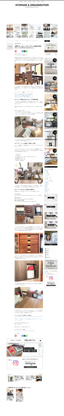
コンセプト (48, 248)
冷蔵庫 (10, 34)
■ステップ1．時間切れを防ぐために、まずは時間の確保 (23, 94)
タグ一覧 (47, 255)
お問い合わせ (48, 257)
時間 (32, 34)
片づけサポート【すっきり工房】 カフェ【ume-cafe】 (25, 330)
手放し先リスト (24, 409)
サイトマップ (19, 409)
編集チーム (48, 252)
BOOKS (38, 1)
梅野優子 (18, 333)
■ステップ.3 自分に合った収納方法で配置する (22, 96)
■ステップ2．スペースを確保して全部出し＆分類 (22, 95)
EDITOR (34, 1)
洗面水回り (32, 27)
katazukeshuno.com (32, 413)
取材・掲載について (35, 409)
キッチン (10, 27)
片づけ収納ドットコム (32, 6)
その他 (24, 34)
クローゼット (24, 27)
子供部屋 (46, 27)
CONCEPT (21, 1)
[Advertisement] (32, 15)
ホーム (7, 40)
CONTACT (42, 1)
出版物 (47, 254)
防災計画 (46, 34)
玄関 (39, 27)
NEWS (25, 1)
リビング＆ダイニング (17, 27)
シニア (54, 27)
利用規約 (45, 409)
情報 (39, 34)
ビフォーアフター (54, 34)
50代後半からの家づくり (47, 169)
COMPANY (30, 1)
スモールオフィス (17, 34)
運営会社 (47, 250)
